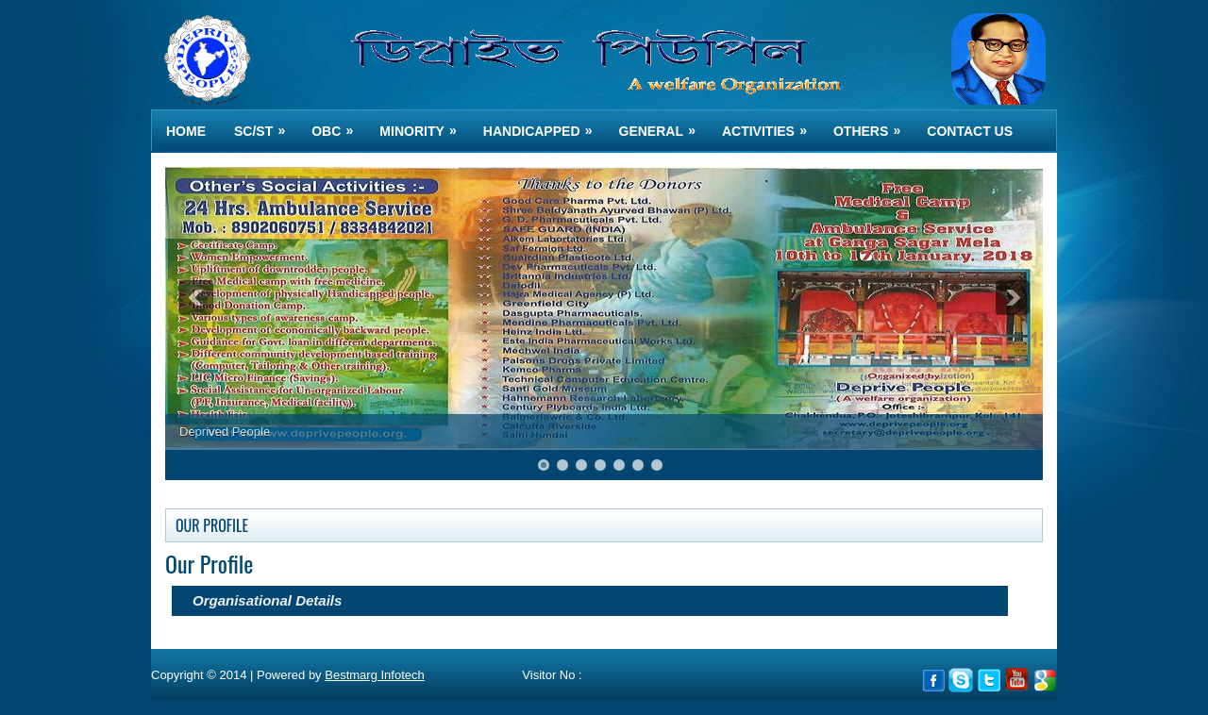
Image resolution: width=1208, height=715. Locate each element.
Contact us (970, 131)
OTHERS (873, 124)
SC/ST (265, 124)
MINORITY (423, 124)
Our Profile (209, 563)
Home (186, 131)
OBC (338, 124)
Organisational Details (267, 600)
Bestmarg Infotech (375, 675)
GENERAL (663, 124)
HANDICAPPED (544, 124)
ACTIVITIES (770, 124)
